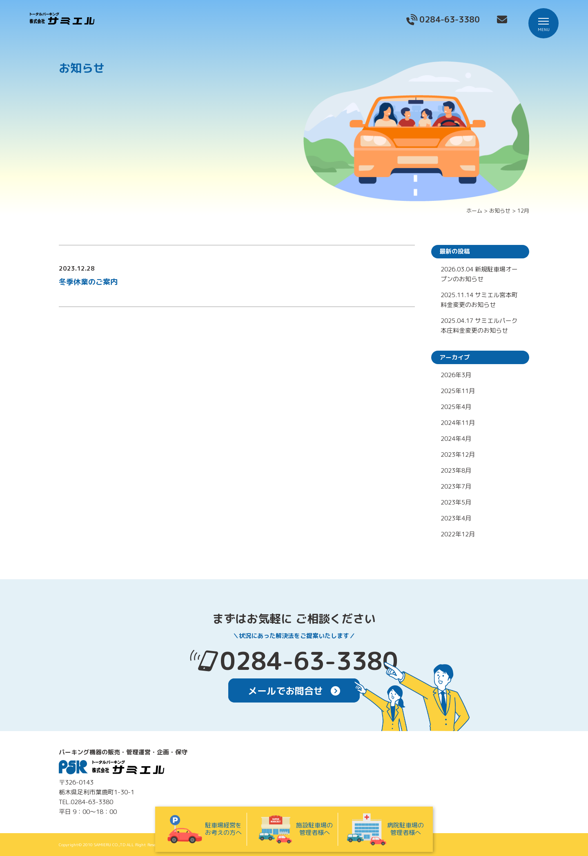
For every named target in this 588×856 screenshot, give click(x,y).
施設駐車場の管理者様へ (294, 829)
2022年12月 (458, 534)
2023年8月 (456, 470)
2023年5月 (456, 502)
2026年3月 (456, 375)
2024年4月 (456, 438)
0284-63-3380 (309, 660)
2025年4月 (456, 406)
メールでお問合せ (294, 690)
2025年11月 (458, 391)
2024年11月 (458, 422)
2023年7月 (456, 486)
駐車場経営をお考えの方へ (203, 829)
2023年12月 (458, 454)
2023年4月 (456, 518)
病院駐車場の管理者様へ (385, 829)
